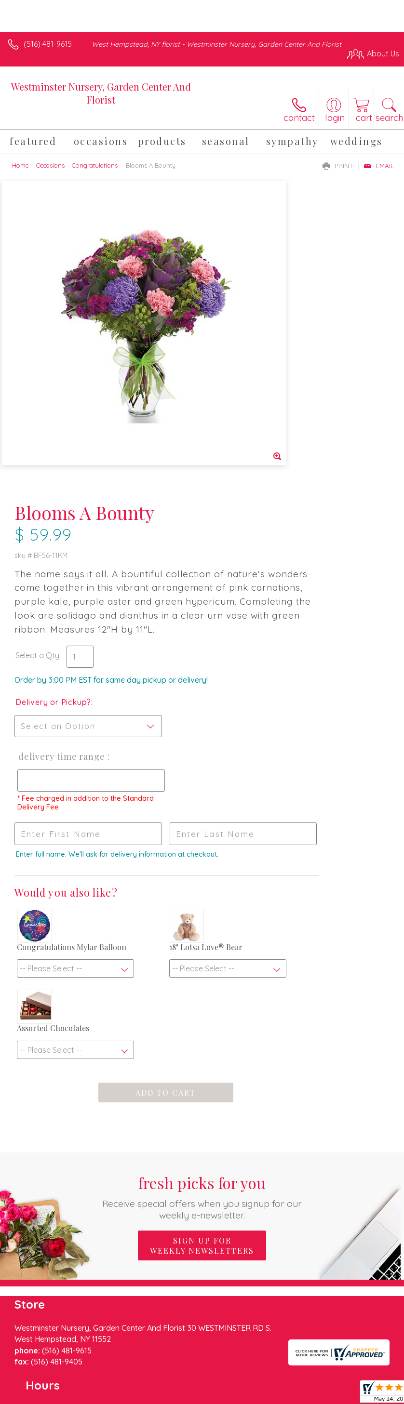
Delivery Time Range (237, 494)
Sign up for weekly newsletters (202, 1021)
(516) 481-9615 (48, 44)
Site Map (221, 1392)
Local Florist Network (162, 1392)
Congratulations (95, 165)
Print (338, 165)
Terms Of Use (36, 1392)
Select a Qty (230, 374)
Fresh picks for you (202, 972)
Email (379, 165)
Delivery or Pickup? (245, 431)
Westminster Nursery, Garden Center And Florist (101, 93)
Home (20, 165)
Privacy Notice (93, 1392)
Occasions (50, 165)
